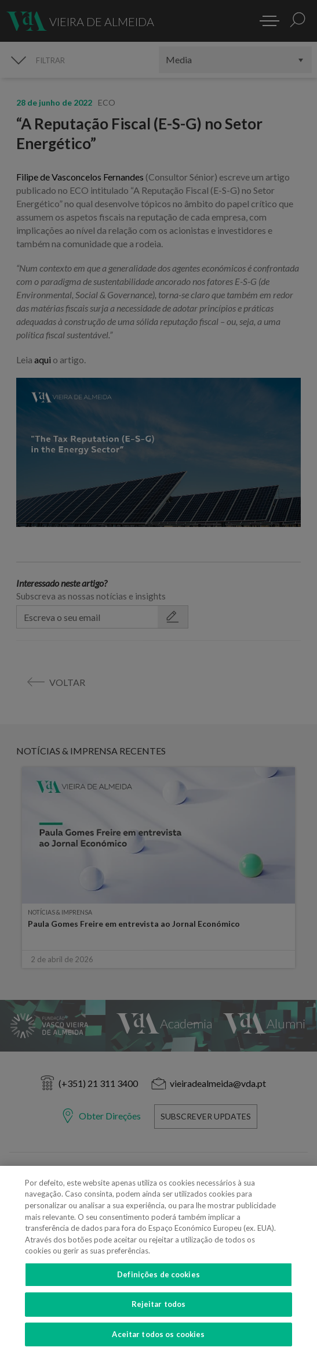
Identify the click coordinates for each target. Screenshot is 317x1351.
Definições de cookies (158, 1287)
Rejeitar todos (159, 1316)
